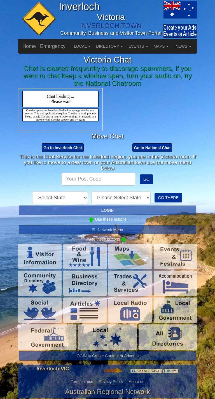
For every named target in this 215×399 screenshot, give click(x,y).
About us (136, 381)
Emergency (53, 46)
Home (29, 46)
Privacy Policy (111, 381)
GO (146, 179)
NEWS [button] (183, 46)
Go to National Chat (152, 148)
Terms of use (82, 381)
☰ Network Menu (107, 229)
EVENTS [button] (138, 46)
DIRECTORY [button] (109, 46)
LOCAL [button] (82, 46)
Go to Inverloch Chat (62, 148)
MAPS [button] (161, 46)
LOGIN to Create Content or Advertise (107, 356)
